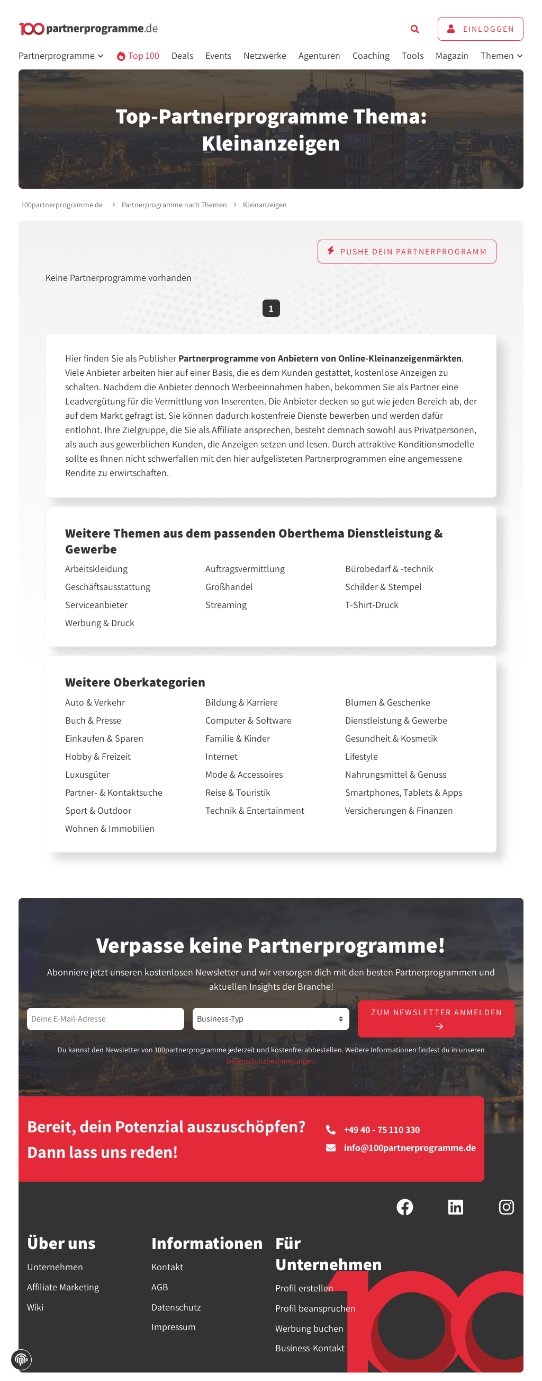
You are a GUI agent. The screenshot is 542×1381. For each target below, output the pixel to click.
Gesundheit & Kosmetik (391, 738)
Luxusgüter (87, 774)
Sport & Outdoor (98, 810)
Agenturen (319, 55)
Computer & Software (248, 720)
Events (218, 55)
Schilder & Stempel (383, 587)
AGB (159, 1287)
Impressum (173, 1327)
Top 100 (137, 55)
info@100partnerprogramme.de (401, 1148)
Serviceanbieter (96, 605)
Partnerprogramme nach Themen (174, 204)
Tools (412, 55)
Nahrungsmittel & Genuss (395, 774)
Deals (182, 55)
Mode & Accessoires (244, 774)
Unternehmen (55, 1267)
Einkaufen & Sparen (104, 738)
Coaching (371, 55)
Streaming (226, 605)
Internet (221, 756)
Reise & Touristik (237, 792)
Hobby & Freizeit (98, 756)
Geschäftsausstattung (107, 587)
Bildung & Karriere (241, 702)
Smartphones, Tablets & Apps (403, 792)
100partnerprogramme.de (62, 204)
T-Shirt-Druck (372, 605)
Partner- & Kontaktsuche (113, 792)
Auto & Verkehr (95, 702)
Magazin (452, 55)
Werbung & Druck (99, 623)
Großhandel (229, 587)
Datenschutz (176, 1307)
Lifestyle (361, 756)
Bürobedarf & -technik (389, 569)
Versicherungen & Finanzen (399, 810)
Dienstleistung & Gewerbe (396, 720)
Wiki (35, 1307)
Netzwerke (264, 55)
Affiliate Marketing (63, 1287)
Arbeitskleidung (96, 569)
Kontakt (167, 1267)
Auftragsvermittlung (245, 569)
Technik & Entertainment (254, 810)
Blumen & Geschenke (387, 702)
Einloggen (480, 28)
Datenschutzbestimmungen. (271, 1061)
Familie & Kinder (237, 738)
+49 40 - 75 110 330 (373, 1129)
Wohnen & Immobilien (110, 828)
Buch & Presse (93, 720)
